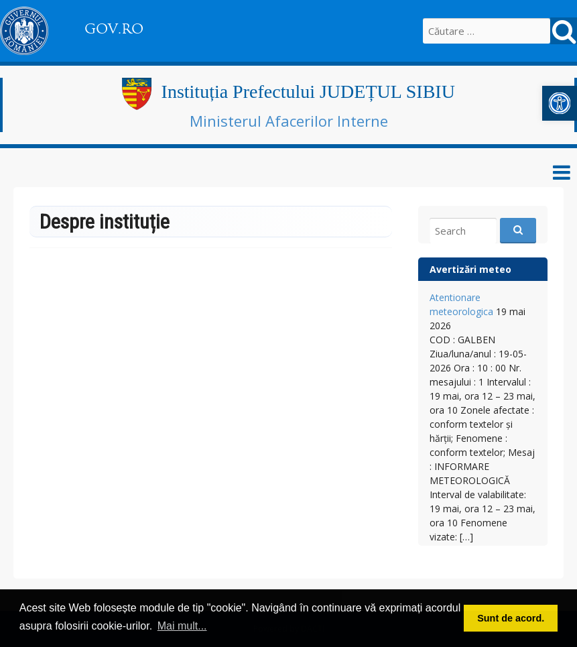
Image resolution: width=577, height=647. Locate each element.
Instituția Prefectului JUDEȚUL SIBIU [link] (308, 91)
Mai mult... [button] (182, 626)
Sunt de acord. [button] (510, 618)
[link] (559, 103)
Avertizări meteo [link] (470, 269)
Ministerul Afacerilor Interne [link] (289, 121)
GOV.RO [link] (113, 29)
